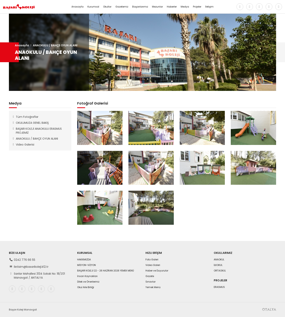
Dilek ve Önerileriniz (88, 281)
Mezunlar (157, 6)
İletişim (209, 6)
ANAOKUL (219, 259)
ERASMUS (219, 287)
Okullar (107, 6)
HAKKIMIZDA (84, 259)
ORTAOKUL (220, 270)
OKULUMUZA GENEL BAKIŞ (32, 123)
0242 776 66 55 (24, 260)
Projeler (197, 6)
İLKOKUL (218, 265)
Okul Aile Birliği (85, 287)
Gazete (149, 276)
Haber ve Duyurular (156, 270)
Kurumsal (93, 6)
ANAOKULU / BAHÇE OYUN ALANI (55, 45)
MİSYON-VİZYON (86, 265)
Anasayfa (77, 6)
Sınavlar (150, 281)
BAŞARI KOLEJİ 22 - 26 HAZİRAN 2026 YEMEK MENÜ (105, 270)
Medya (185, 6)
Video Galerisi (25, 145)
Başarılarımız (140, 6)
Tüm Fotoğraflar (27, 117)
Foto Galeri (151, 259)
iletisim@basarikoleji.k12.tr (31, 267)
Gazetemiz (121, 6)
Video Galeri (152, 265)
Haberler (172, 6)
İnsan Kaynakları (87, 276)
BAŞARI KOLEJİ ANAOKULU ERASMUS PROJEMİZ (39, 131)
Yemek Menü (153, 287)
